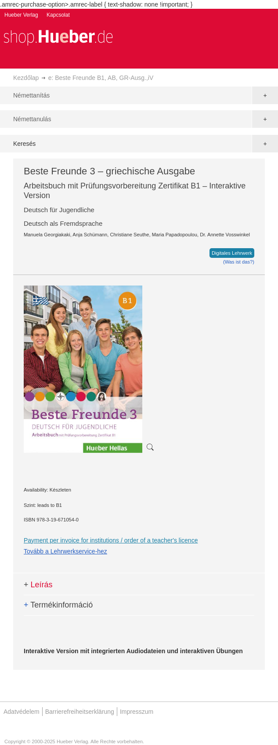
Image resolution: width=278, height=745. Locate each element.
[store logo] (58, 37)
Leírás (38, 584)
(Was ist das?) (238, 261)
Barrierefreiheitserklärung (79, 711)
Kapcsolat (58, 15)
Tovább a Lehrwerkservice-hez (65, 551)
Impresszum (136, 711)
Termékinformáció (58, 604)
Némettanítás (31, 95)
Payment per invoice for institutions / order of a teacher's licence (111, 540)
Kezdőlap (26, 77)
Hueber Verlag (21, 15)
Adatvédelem (22, 711)
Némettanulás (32, 119)
